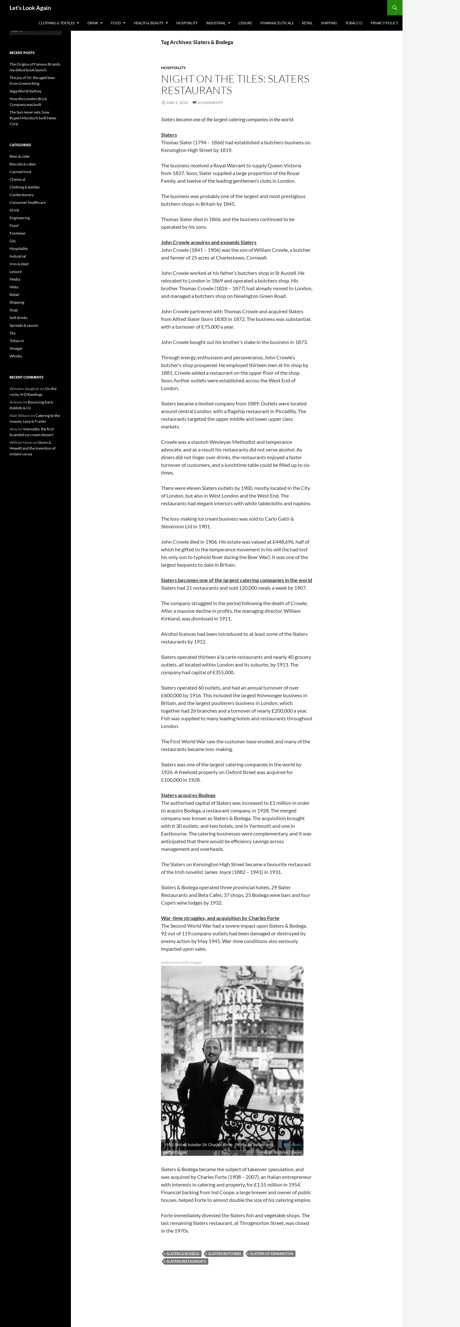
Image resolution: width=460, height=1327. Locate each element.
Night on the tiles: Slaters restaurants (235, 84)
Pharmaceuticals (277, 23)
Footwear (18, 233)
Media (15, 279)
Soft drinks (18, 317)
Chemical (17, 179)
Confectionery (22, 194)
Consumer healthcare (28, 202)
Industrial (216, 23)
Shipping (329, 23)
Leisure (245, 23)
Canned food (20, 171)
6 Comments (210, 102)
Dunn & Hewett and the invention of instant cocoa (33, 448)
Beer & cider (20, 156)
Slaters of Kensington (271, 1253)
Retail (307, 23)
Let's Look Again (30, 7)
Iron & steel (19, 263)
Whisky (16, 356)
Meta (14, 286)
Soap (14, 310)
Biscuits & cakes (23, 164)
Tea (12, 333)
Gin (13, 240)
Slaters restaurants (186, 1261)
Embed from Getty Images (181, 963)
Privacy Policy (384, 23)
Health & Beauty (149, 23)
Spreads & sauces (24, 325)
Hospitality (187, 23)
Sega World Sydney (26, 91)
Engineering (20, 217)
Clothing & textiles (57, 23)
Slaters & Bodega (182, 1253)
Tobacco (353, 23)
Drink (93, 23)
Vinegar (16, 348)
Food (116, 23)
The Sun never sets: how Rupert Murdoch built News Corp (33, 118)
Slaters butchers (224, 1253)
